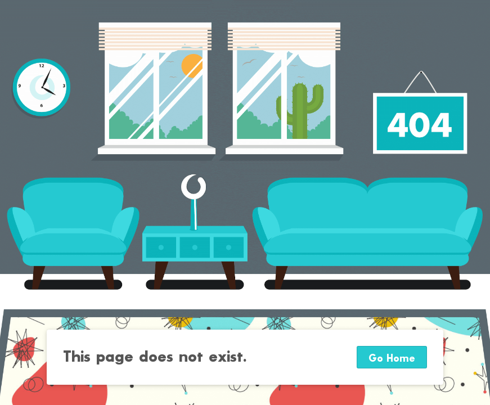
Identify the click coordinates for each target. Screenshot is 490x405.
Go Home (391, 358)
